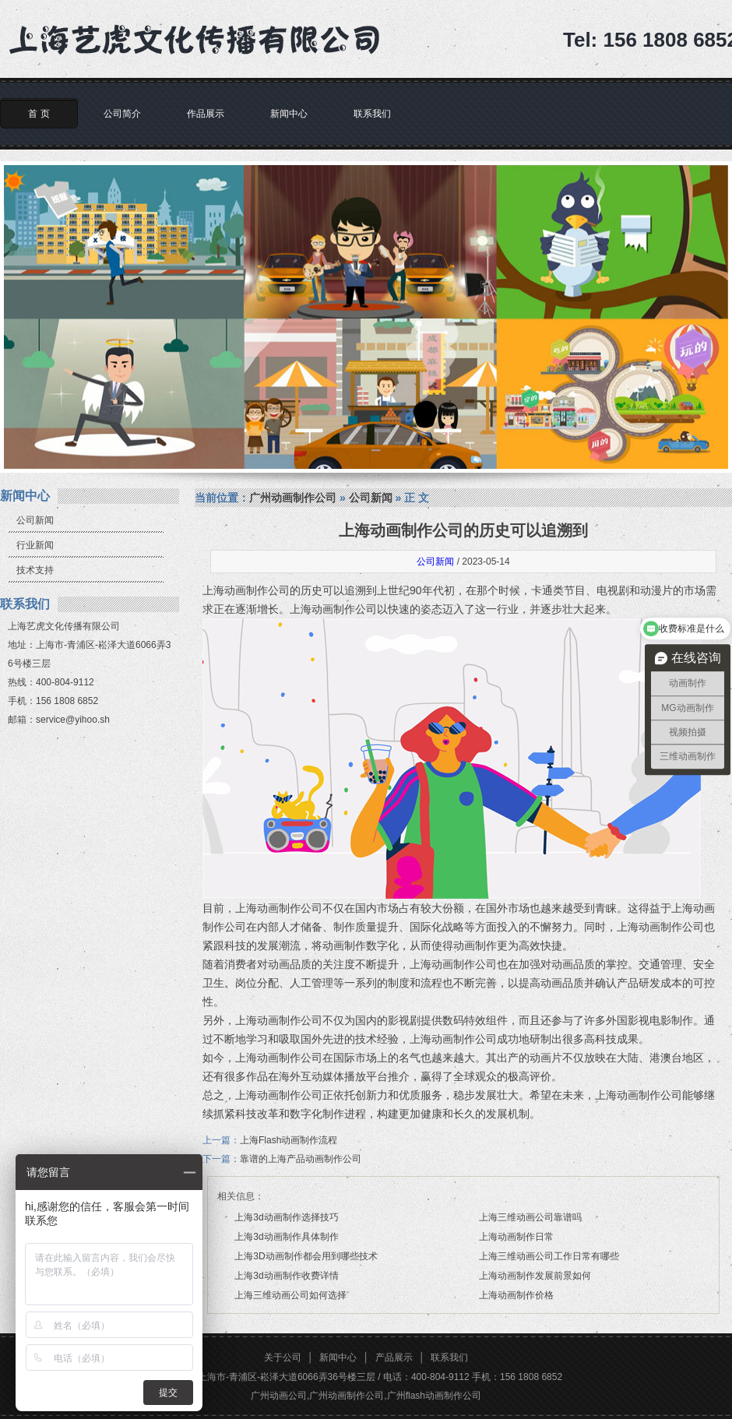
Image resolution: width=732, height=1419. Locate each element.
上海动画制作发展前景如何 (535, 1275)
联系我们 (372, 113)
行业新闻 (35, 545)
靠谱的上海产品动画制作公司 (300, 1158)
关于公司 (282, 1357)
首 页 (38, 113)
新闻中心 (289, 113)
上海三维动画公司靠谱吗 (530, 1217)
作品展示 (205, 113)
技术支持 (35, 570)
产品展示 (394, 1357)
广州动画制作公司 (292, 497)
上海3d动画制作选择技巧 (286, 1217)
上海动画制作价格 (516, 1295)
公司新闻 (35, 520)
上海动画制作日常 (516, 1236)
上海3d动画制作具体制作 (286, 1236)
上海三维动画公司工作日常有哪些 (549, 1256)
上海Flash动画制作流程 (288, 1140)
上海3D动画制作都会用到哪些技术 (305, 1256)
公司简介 (122, 113)
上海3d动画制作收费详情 (286, 1275)
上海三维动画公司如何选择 (290, 1295)
